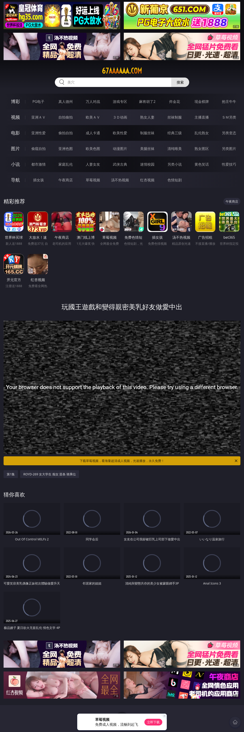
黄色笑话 (202, 164)
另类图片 (229, 148)
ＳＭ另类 (229, 117)
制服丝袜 (147, 132)
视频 (15, 117)
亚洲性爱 (38, 132)
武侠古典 (120, 164)
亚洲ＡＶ (38, 117)
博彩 (15, 101)
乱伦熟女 (202, 132)
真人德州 (65, 101)
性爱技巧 (229, 164)
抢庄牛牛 (229, 101)
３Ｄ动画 (120, 117)
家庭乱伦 (65, 164)
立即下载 (153, 722)
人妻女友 (93, 164)
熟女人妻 (147, 117)
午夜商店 (65, 180)
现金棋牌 (202, 101)
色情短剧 (174, 180)
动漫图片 (120, 148)
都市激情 (38, 164)
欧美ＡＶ (93, 117)
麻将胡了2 (147, 101)
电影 (15, 133)
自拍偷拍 (65, 117)
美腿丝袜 (147, 148)
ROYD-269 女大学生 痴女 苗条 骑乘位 (49, 474)
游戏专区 (120, 101)
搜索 (180, 82)
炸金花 (174, 101)
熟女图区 (202, 148)
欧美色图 (93, 148)
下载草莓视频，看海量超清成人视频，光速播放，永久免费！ (159, 460)
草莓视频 (93, 180)
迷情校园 (147, 164)
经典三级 (174, 132)
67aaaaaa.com (122, 70)
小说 (15, 164)
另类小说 (174, 164)
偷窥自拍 (38, 148)
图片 (15, 148)
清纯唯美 (174, 148)
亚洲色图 (65, 148)
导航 (15, 180)
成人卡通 (93, 132)
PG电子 (38, 101)
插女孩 (38, 180)
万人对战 (93, 101)
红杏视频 (147, 180)
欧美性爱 (120, 132)
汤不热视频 (120, 180)
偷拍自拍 (65, 132)
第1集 (11, 474)
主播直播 (202, 117)
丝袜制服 (174, 117)
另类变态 (229, 132)
